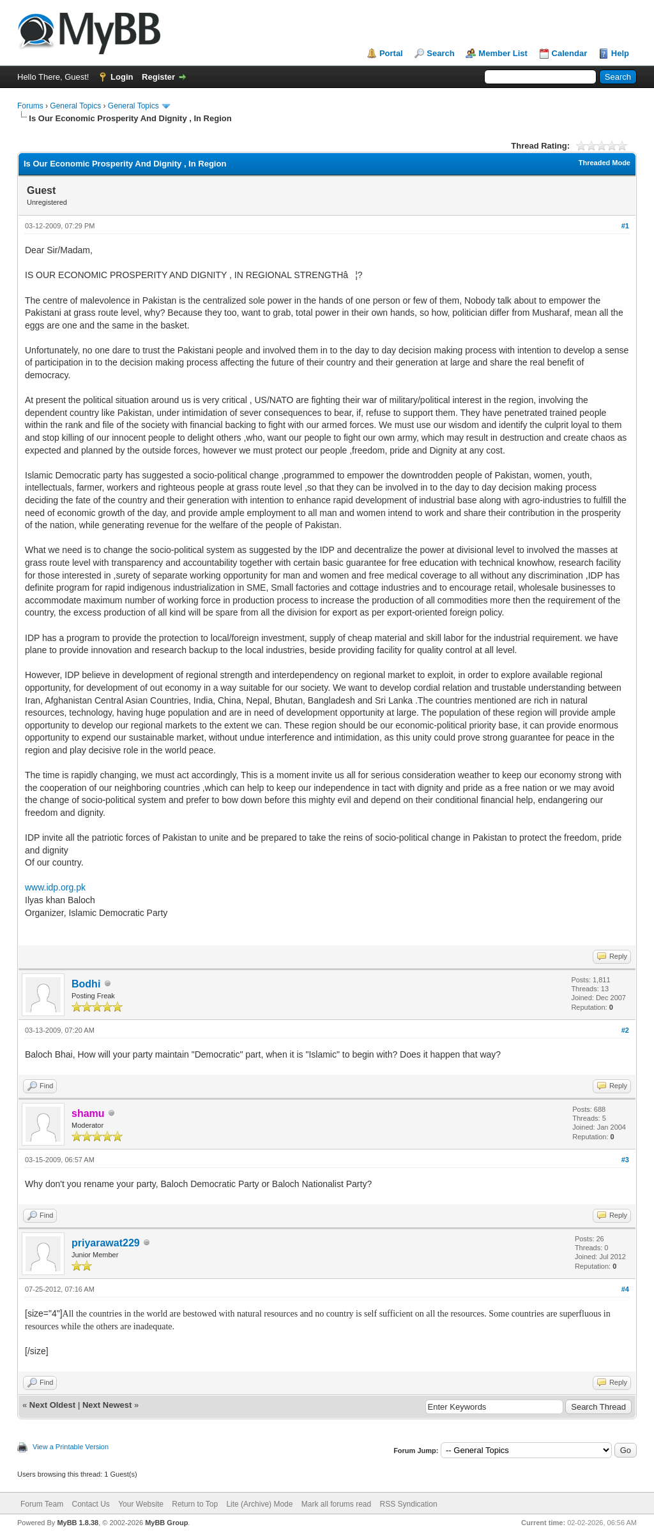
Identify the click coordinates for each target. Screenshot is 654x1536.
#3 (625, 1159)
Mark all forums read (336, 1504)
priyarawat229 (106, 1242)
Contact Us (90, 1504)
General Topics (75, 105)
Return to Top (195, 1504)
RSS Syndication (408, 1504)
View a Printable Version (71, 1447)
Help (620, 53)
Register (158, 77)
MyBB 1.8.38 (77, 1522)
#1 (625, 226)
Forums (30, 105)
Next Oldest (52, 1405)
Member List (503, 53)
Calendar (570, 53)
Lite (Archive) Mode (259, 1504)
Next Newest (107, 1405)
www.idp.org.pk (55, 887)
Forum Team (41, 1504)
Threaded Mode (604, 162)
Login (121, 77)
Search (440, 53)
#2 (625, 1030)
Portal (391, 53)
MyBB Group (166, 1522)
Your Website (141, 1504)
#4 (625, 1289)
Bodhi (86, 983)
